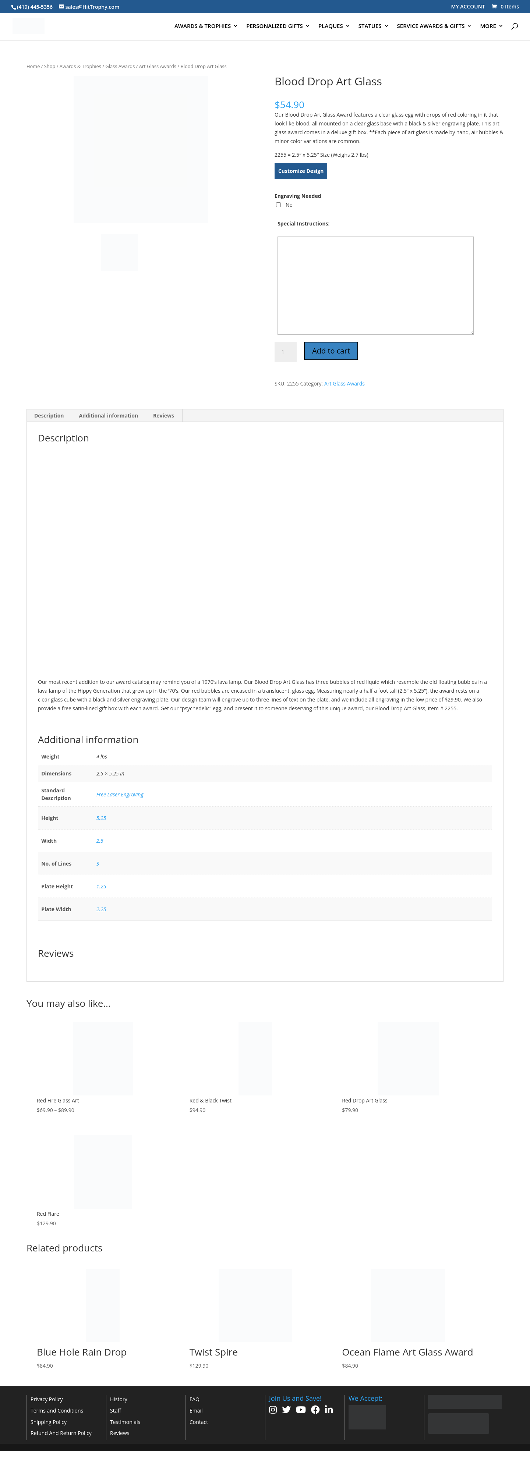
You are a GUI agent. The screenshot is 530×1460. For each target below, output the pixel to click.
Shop (50, 66)
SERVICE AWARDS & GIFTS (431, 26)
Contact (199, 1421)
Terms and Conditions (57, 1410)
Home (33, 66)
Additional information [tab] (108, 415)
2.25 (101, 909)
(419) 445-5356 (35, 6)
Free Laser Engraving (120, 794)
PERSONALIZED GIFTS (274, 26)
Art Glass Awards (157, 66)
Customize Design (301, 170)
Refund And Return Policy (61, 1432)
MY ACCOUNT (468, 6)
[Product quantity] (286, 352)
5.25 (101, 817)
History (118, 1399)
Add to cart (331, 351)
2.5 (99, 840)
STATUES (370, 26)
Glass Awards (120, 66)
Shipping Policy (49, 1421)
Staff (115, 1410)
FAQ (194, 1399)
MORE (488, 26)
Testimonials (125, 1421)
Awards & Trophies (80, 66)
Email (196, 1410)
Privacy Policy (47, 1399)
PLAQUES (330, 26)
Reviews (119, 1432)
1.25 (101, 886)
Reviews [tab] (163, 415)
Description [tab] (49, 415)
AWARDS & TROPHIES (202, 26)
